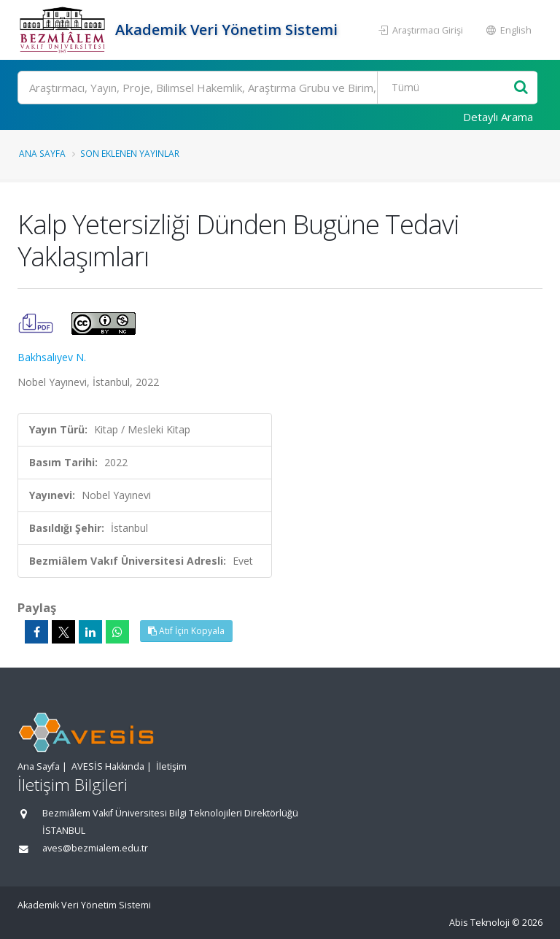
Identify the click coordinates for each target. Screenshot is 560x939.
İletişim (171, 766)
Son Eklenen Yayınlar (129, 153)
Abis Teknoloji (479, 922)
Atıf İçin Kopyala (186, 631)
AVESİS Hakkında (107, 766)
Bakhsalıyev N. (52, 357)
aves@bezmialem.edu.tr (95, 848)
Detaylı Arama (498, 116)
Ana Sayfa (42, 153)
